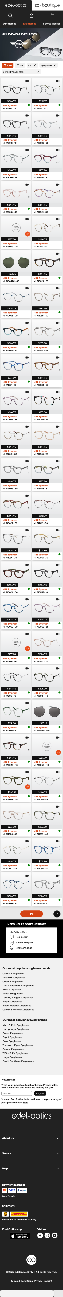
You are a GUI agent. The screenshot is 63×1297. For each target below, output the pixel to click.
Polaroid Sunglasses (14, 977)
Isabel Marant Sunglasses (17, 1005)
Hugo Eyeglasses (12, 1057)
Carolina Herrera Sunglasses (18, 1009)
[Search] (10, 16)
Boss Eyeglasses (12, 1041)
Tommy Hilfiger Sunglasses (18, 997)
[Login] (31, 16)
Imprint (48, 1281)
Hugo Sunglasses (12, 1001)
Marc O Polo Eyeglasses (16, 1025)
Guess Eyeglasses (13, 1033)
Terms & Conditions (22, 1281)
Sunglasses (9, 23)
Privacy (38, 1281)
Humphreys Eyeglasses (16, 1029)
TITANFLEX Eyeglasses (15, 1053)
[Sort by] (21, 72)
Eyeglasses (29, 23)
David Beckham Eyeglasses (18, 1061)
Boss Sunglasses (12, 989)
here (25, 1102)
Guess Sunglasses (13, 981)
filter (7, 65)
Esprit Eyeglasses (12, 1037)
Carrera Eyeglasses (13, 1049)
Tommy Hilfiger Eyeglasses (18, 1045)
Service (30, 1153)
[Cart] (52, 16)
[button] (16, 5)
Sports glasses (51, 23)
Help (30, 1168)
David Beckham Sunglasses (18, 985)
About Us (30, 1138)
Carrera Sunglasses (13, 973)
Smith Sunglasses (13, 993)
